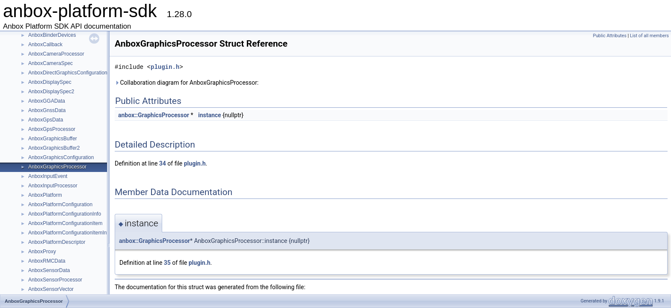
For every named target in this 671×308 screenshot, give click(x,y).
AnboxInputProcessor (52, 186)
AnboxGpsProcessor (51, 129)
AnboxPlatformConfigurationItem (65, 223)
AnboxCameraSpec (50, 63)
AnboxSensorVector (51, 289)
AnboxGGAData (46, 101)
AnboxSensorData (49, 270)
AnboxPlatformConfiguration (60, 204)
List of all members (649, 35)
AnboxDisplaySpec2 (51, 92)
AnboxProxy (42, 252)
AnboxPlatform (45, 195)
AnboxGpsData (45, 120)
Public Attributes (609, 35)
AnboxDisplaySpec (49, 82)
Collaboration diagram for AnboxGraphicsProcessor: (186, 82)
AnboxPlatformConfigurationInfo (64, 214)
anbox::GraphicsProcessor (153, 115)
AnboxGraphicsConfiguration (61, 157)
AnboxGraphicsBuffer (52, 139)
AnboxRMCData (46, 261)
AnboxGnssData (46, 110)
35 (167, 262)
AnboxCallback (45, 44)
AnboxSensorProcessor (55, 280)
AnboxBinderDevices (52, 35)
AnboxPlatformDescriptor (56, 242)
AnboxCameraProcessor (56, 54)
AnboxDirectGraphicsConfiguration (67, 73)
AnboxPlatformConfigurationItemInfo (69, 233)
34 (162, 163)
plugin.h (165, 67)
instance (209, 115)
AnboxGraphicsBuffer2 (54, 148)
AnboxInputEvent (47, 176)
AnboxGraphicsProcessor (57, 167)
